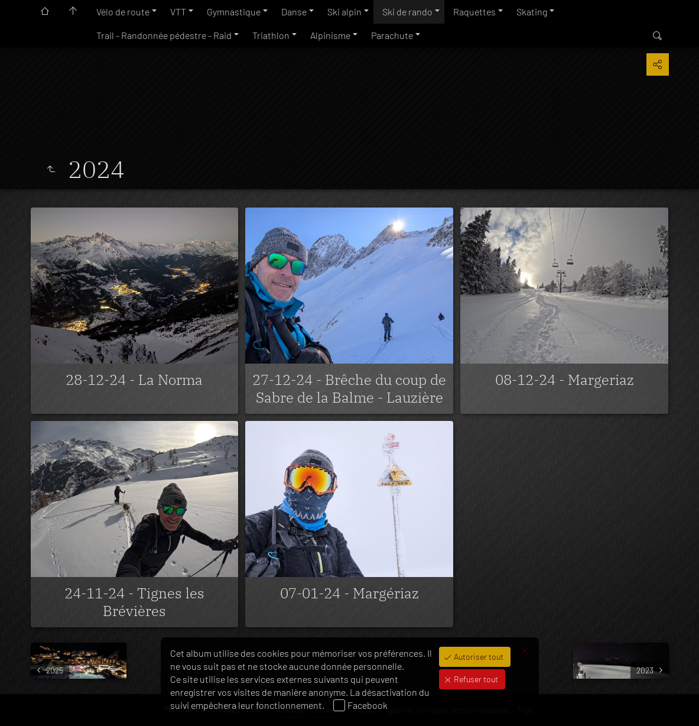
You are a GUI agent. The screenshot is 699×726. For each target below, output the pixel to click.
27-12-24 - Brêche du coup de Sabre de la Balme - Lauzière (349, 388)
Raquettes (474, 11)
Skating (531, 11)
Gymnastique (234, 11)
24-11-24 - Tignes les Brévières (134, 602)
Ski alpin (344, 11)
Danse (294, 11)
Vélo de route (122, 11)
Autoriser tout (477, 657)
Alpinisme (330, 35)
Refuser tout (475, 679)
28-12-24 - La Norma (134, 379)
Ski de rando (407, 11)
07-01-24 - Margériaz (349, 593)
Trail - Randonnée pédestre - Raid (164, 35)
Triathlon (271, 35)
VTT (178, 11)
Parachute (392, 35)
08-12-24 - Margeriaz (564, 379)
